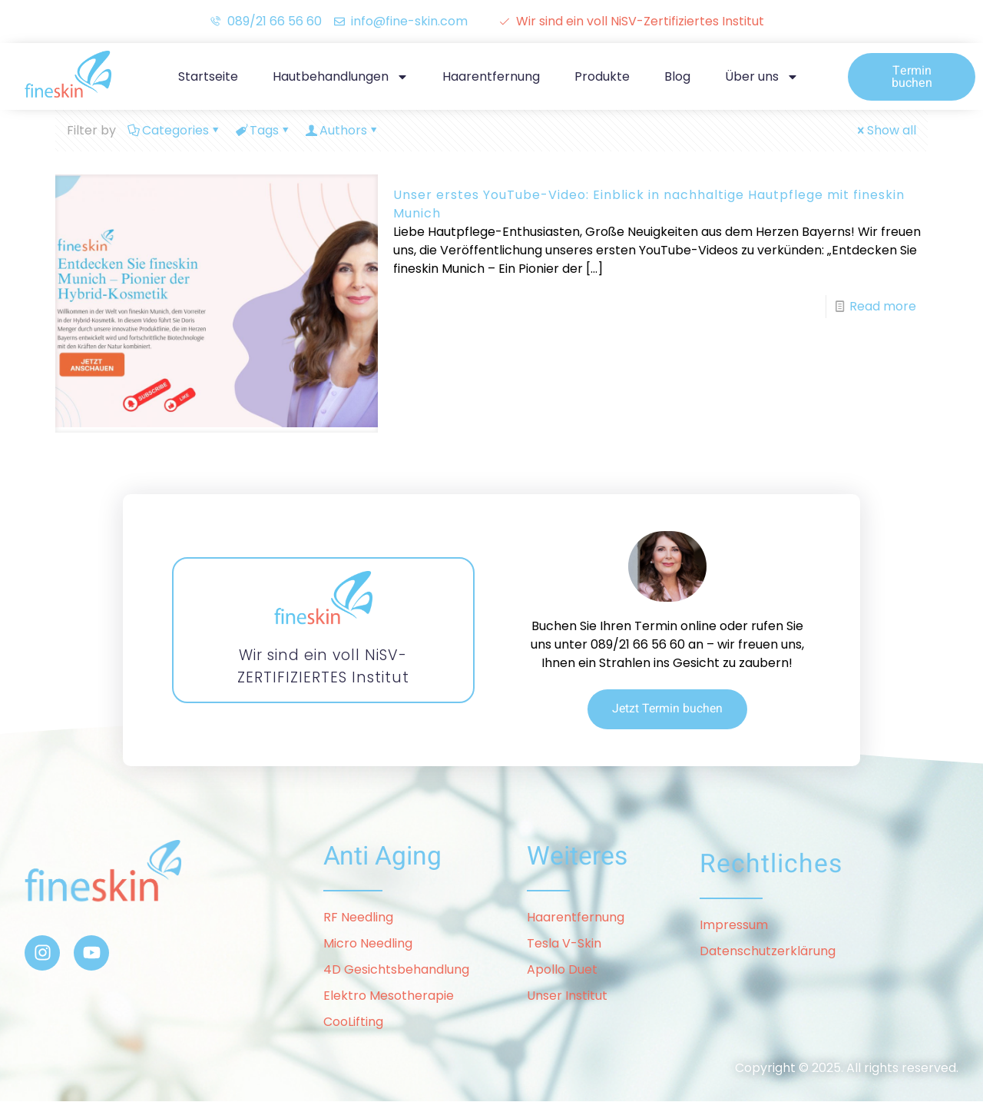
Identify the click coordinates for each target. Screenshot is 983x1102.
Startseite (208, 76)
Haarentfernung (491, 76)
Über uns (762, 77)
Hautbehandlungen (341, 77)
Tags (263, 130)
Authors (342, 130)
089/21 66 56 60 (638, 644)
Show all (885, 130)
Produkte (602, 76)
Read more (882, 306)
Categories (174, 130)
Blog (677, 76)
